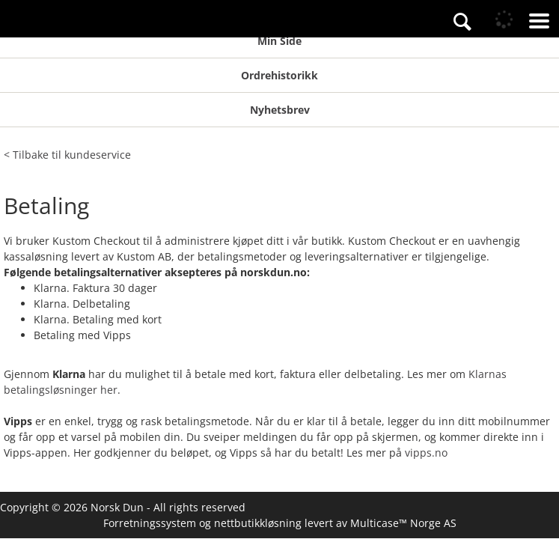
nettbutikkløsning (258, 523)
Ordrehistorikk (279, 75)
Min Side (279, 41)
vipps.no (426, 452)
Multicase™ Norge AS (403, 523)
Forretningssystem (149, 523)
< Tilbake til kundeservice (67, 154)
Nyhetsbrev (280, 110)
